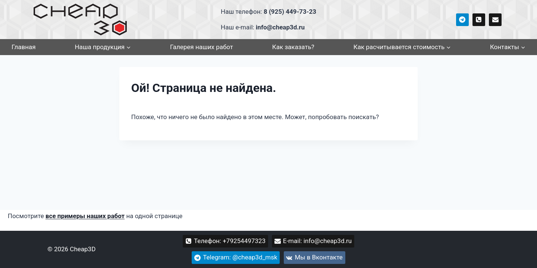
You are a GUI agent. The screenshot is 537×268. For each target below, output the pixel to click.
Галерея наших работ (201, 47)
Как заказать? (293, 47)
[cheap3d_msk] (462, 19)
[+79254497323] (478, 19)
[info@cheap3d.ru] (495, 19)
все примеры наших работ (85, 216)
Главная (24, 47)
